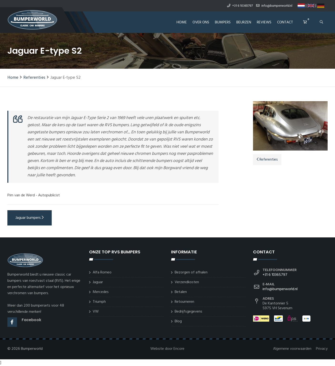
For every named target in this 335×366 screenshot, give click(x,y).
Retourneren (184, 301)
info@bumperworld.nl (274, 6)
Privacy (322, 349)
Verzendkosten (187, 282)
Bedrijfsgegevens (188, 311)
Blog (178, 321)
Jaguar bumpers (29, 218)
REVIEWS (264, 22)
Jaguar (98, 282)
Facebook (31, 320)
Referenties (34, 77)
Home (182, 22)
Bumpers (223, 22)
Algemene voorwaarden (292, 349)
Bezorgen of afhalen (191, 272)
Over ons (201, 22)
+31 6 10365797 (240, 6)
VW (96, 311)
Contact (285, 22)
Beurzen (243, 22)
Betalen (181, 292)
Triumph (99, 301)
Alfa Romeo (102, 272)
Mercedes (101, 292)
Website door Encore (167, 349)
